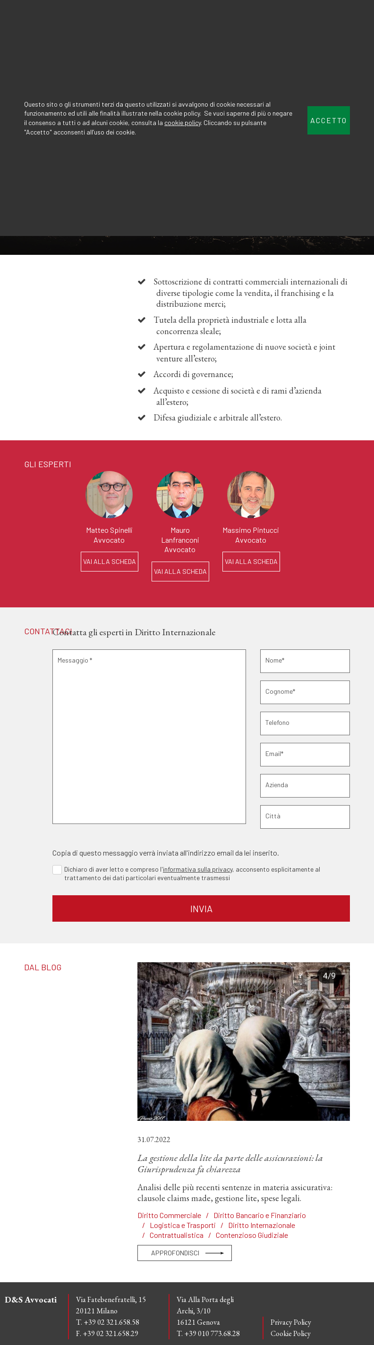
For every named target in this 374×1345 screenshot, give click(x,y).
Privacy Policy (291, 1322)
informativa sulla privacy (197, 869)
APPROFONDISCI (175, 1253)
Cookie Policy (291, 1333)
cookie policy (182, 122)
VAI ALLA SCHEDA (109, 561)
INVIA (201, 908)
